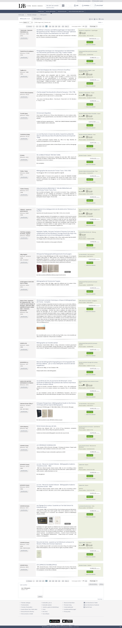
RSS (96, 19)
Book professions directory (76, 11)
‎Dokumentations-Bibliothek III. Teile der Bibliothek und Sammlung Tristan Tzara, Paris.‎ (54, 189)
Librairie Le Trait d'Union (84, 92)
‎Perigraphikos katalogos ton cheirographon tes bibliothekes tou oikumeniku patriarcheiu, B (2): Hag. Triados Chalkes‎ (55, 51)
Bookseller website (46, 605)
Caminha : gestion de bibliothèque (51, 607)
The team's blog (66, 605)
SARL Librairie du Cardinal (85, 300)
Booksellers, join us (46, 602)
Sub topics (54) (38, 18)
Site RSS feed (88, 607)
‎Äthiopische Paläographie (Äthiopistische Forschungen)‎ (54, 254)
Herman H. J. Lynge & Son (85, 30)
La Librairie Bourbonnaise (85, 506)
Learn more (76, 626)
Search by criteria (50, 7)
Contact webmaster (67, 607)
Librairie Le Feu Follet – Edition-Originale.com (89, 209)
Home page (41, 11)
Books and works (51, 11)
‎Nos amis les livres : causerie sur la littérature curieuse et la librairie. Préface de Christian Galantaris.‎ (55, 543)
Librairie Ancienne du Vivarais (86, 426)
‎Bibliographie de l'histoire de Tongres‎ (48, 281)
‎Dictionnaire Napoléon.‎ (44, 113)
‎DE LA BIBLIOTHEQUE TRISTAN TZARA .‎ (49, 155)
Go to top (101, 599)
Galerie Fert (81, 464)
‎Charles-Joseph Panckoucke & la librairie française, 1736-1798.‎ (56, 92)
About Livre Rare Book (69, 602)
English (48, 625)
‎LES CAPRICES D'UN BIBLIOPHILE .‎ (47, 565)
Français (53, 625)
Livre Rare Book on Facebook (91, 605)
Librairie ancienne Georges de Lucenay (88, 362)
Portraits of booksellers (26, 607)
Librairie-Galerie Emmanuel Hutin (86, 171)
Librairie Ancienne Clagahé (85, 70)
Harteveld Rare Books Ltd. (85, 232)
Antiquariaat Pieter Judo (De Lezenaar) (88, 51)
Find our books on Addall (26, 614)
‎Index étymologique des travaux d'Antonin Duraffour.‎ (54, 70)
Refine (100, 22)
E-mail (101, 19)
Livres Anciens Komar (84, 445)
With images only (38, 22)
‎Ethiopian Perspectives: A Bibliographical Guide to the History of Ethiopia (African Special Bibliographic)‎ (56, 404)
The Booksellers (62, 11)
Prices (44, 609)
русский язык (66, 625)
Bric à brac (45, 611)
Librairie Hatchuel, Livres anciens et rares (88, 381)
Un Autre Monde (83, 254)
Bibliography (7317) (25, 18)
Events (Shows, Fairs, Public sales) (28, 609)
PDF (91, 19)
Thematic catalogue (31, 14)
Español (72, 625)
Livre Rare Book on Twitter (91, 602)
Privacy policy (66, 611)
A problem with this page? (69, 609)
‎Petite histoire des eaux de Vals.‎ (46, 426)
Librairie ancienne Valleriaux (85, 134)
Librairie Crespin (83, 155)
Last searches (23, 585)
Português (59, 625)
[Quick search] (54, 5)
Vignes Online (82, 188)
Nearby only (46, 22)
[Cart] (76, 5)
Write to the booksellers (84, 1)
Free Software (46, 613)
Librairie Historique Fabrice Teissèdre (87, 113)
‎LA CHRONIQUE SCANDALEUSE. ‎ (46, 445)
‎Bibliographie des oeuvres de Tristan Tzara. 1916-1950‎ (54, 171)
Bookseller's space (98, 1)
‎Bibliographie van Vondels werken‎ (47, 343)
